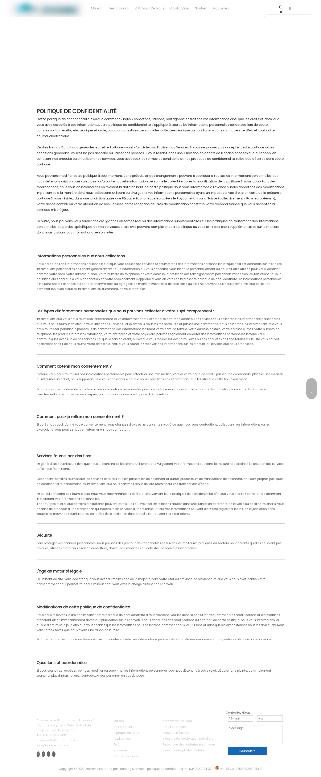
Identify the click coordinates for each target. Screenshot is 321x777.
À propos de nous (126, 733)
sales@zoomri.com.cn (63, 740)
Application (122, 738)
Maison (119, 721)
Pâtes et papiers (174, 727)
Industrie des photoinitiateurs (184, 750)
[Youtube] (48, 754)
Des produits (123, 727)
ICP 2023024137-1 (201, 769)
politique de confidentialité (167, 769)
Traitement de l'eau (177, 721)
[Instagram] (53, 754)
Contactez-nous (126, 756)
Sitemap (138, 769)
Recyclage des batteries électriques (189, 744)
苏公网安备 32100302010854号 (241, 769)
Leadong (125, 769)
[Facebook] (38, 754)
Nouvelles (120, 750)
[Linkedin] (43, 754)
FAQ (116, 744)
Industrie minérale (176, 733)
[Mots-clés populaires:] (281, 9)
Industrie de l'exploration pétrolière (188, 738)
